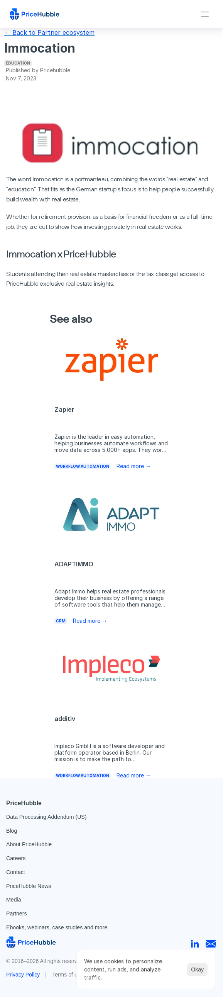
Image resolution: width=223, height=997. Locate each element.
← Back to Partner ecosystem (49, 32)
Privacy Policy (23, 974)
